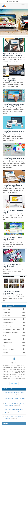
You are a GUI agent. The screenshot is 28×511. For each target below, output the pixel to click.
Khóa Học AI (14, 352)
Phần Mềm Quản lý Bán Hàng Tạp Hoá (14, 398)
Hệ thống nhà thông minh (14, 319)
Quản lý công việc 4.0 (14, 349)
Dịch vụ (13, 22)
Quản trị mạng (14, 326)
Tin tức (14, 336)
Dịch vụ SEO (14, 309)
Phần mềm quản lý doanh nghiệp (14, 329)
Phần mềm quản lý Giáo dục (14, 332)
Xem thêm (14, 383)
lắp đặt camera (14, 339)
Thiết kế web (14, 312)
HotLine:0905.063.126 (12, 1)
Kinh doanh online (14, 322)
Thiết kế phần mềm (14, 316)
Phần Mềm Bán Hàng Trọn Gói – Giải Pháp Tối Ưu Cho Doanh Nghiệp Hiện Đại (14, 411)
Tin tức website (14, 342)
